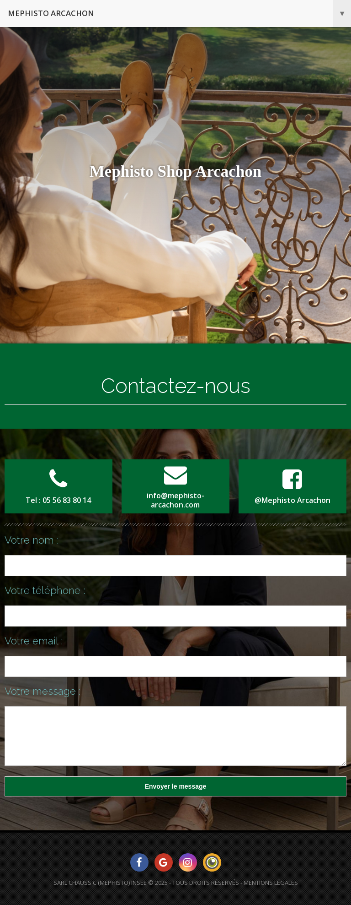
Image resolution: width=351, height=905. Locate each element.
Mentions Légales (271, 882)
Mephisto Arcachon (179, 13)
